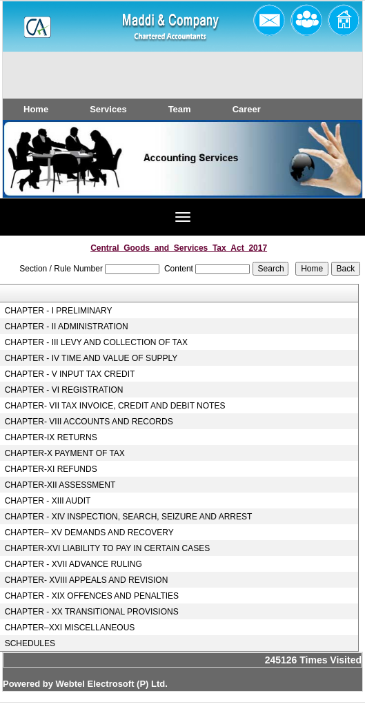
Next (322, 171)
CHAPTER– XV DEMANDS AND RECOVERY (89, 532)
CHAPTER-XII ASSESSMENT (60, 485)
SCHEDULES (30, 643)
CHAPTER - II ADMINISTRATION (66, 326)
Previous (39, 171)
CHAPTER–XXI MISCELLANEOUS (70, 627)
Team (179, 109)
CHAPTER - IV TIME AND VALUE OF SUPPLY (91, 358)
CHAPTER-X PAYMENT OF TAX (65, 453)
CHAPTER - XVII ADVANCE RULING (73, 564)
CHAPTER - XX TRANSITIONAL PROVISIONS (92, 612)
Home (35, 109)
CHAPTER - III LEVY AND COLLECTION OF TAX (96, 342)
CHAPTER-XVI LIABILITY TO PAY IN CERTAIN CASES (107, 548)
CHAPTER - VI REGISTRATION (64, 390)
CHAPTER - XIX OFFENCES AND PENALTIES (92, 596)
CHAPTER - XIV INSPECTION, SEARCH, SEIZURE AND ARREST (129, 516)
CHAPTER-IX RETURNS (51, 437)
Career (247, 109)
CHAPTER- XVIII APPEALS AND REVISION (86, 580)
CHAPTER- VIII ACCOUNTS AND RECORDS (89, 421)
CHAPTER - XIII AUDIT (48, 501)
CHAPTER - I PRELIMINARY (58, 311)
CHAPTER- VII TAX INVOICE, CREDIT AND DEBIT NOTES (115, 406)
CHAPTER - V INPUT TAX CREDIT (70, 374)
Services (108, 109)
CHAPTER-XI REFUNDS (51, 469)
